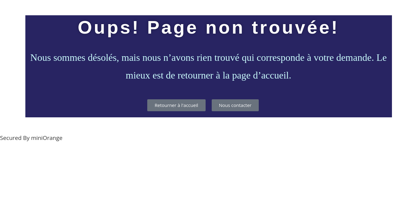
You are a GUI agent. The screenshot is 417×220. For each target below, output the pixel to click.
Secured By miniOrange (31, 137)
